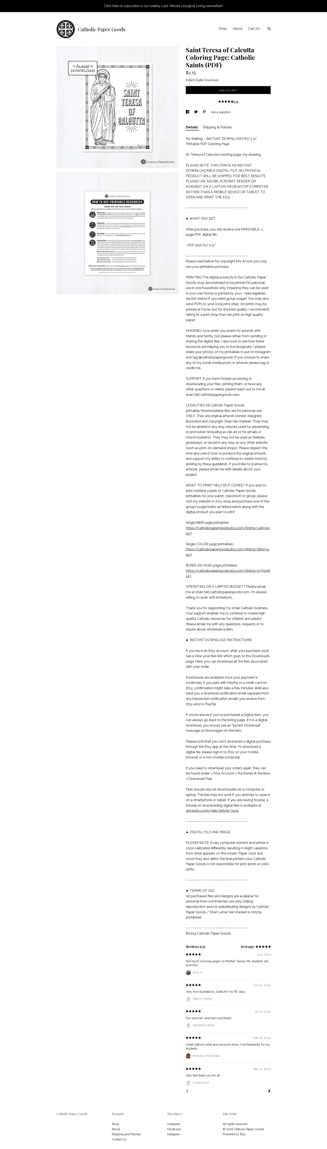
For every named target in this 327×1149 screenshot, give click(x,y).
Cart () (254, 29)
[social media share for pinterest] (205, 112)
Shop (223, 29)
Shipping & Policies (217, 127)
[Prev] (187, 1092)
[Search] (269, 29)
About (237, 29)
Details (192, 127)
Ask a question (221, 112)
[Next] (269, 1091)
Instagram (173, 1124)
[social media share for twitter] (196, 112)
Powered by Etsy (234, 1134)
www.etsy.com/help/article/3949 (212, 811)
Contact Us (119, 1139)
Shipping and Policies (126, 1134)
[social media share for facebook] (188, 112)
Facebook (174, 1129)
